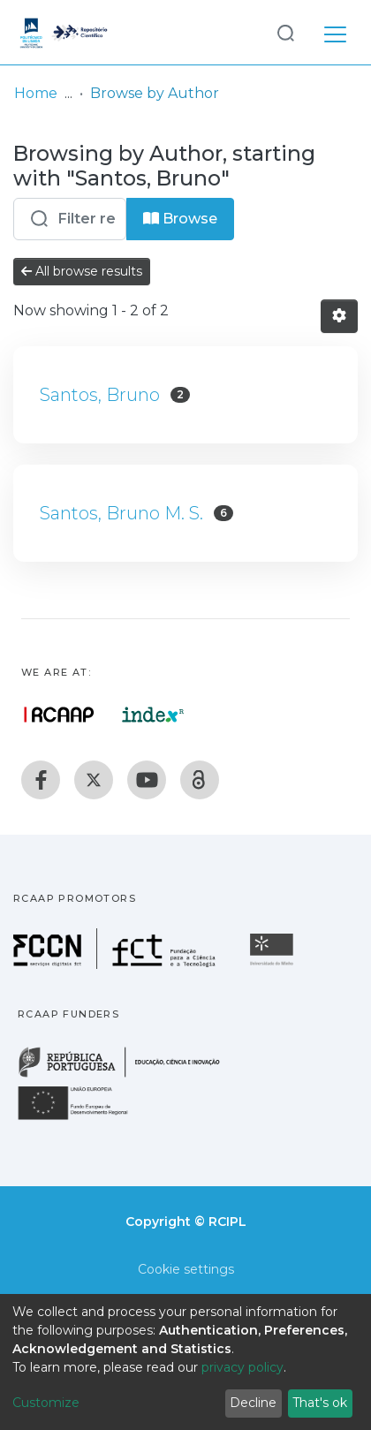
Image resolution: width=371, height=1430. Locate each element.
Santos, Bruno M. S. (121, 513)
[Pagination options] (339, 316)
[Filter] (69, 219)
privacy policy (242, 1367)
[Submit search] (285, 32)
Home (35, 93)
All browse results (81, 271)
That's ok (319, 1403)
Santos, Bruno (100, 394)
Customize (46, 1403)
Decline (253, 1403)
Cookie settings (186, 1269)
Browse (180, 218)
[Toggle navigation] (335, 31)
